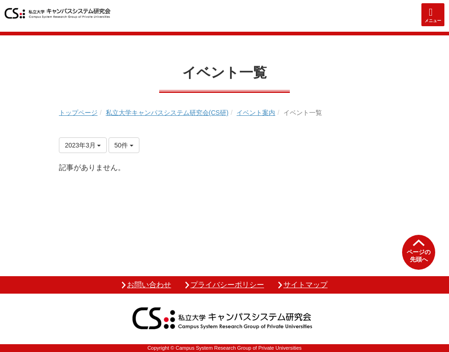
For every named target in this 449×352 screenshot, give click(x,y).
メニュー (433, 20)
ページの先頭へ (419, 256)
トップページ (78, 112)
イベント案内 (255, 112)
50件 (124, 145)
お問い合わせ (149, 285)
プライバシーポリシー (227, 285)
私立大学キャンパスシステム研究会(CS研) (167, 112)
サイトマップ (305, 285)
